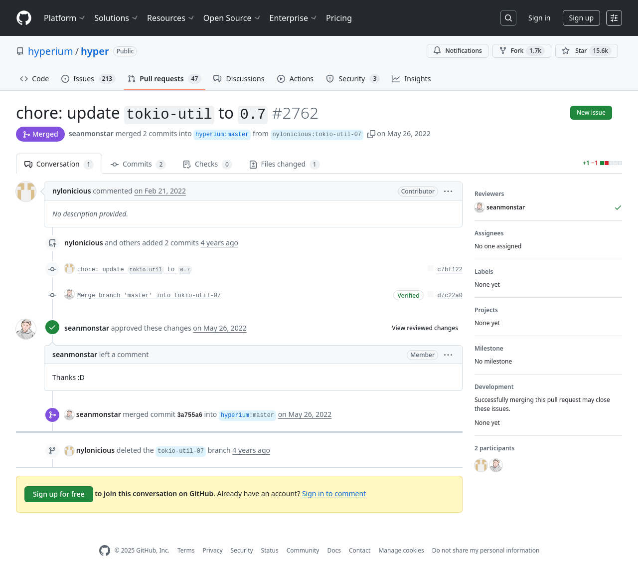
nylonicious (71, 190)
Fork (522, 51)
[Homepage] (24, 18)
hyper (95, 51)
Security (242, 550)
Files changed (284, 164)
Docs (334, 550)
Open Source (232, 17)
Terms (186, 550)
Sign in (539, 17)
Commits (138, 164)
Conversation (59, 164)
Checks (207, 164)
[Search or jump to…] (508, 17)
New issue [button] (591, 112)
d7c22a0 (450, 295)
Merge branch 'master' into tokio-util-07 (149, 295)
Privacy (213, 550)
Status (270, 550)
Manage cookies (401, 550)
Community (303, 550)
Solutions (116, 17)
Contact (359, 550)
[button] (371, 133)
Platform (65, 17)
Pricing (339, 17)
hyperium (50, 51)
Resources (171, 17)
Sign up (581, 17)
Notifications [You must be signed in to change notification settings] (457, 50)
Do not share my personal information (486, 550)
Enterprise (294, 17)
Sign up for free (59, 494)
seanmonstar (91, 133)
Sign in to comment (334, 493)
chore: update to (134, 269)
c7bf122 (450, 269)
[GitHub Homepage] (105, 551)
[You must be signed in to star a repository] (586, 51)
